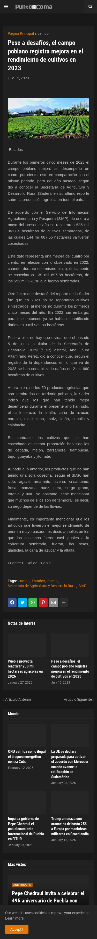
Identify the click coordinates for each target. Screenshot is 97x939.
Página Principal (21, 33)
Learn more (14, 918)
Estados (38, 581)
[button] (6, 6)
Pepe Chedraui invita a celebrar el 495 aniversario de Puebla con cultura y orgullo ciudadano (48, 900)
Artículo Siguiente (78, 699)
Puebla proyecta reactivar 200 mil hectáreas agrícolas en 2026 (25, 669)
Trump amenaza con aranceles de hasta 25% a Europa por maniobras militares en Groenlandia (70, 826)
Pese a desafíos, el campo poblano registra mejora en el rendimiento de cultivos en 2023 (70, 669)
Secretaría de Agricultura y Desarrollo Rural (42, 586)
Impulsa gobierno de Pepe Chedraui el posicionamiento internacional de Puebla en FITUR (26, 828)
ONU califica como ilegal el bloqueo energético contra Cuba (27, 756)
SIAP (82, 586)
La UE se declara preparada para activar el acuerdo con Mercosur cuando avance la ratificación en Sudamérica (69, 764)
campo (43, 33)
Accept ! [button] (16, 929)
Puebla (52, 581)
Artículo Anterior (18, 699)
